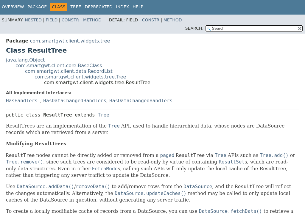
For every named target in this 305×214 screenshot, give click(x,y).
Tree (75, 6)
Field (52, 20)
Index (122, 6)
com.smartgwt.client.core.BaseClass (58, 65)
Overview (13, 6)
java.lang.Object (25, 60)
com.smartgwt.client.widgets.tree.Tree (80, 77)
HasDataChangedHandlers (74, 100)
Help (138, 6)
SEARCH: (194, 28)
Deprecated (98, 6)
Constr (70, 20)
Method (92, 20)
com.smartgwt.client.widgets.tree (70, 41)
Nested (33, 20)
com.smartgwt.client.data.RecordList (69, 71)
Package (37, 6)
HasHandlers (22, 100)
